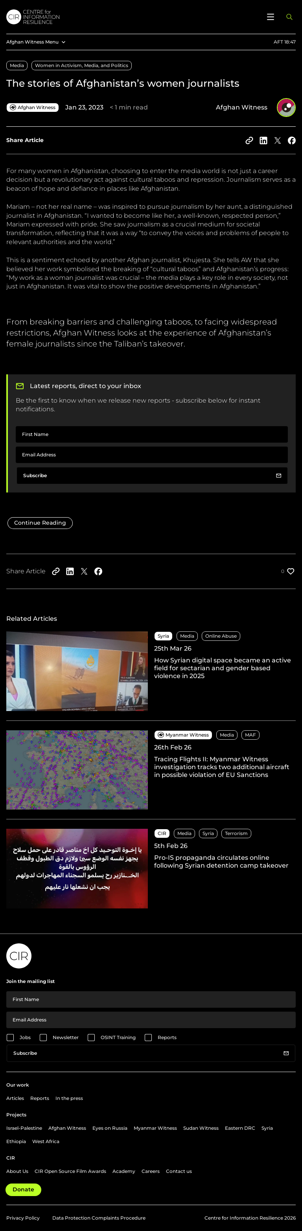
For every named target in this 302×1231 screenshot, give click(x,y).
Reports (167, 1037)
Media (17, 65)
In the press (69, 1098)
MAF (250, 735)
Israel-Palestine (24, 1128)
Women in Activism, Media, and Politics (81, 65)
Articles (15, 1098)
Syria (208, 833)
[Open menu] (270, 17)
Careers (151, 1171)
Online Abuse (221, 636)
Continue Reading (40, 522)
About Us (17, 1171)
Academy (123, 1171)
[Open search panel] (289, 17)
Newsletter (66, 1037)
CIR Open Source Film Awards (70, 1171)
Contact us (179, 1171)
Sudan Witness (201, 1128)
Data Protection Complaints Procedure (98, 1218)
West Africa (45, 1141)
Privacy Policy (23, 1218)
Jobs (25, 1037)
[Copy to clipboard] (249, 140)
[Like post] (288, 571)
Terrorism (236, 833)
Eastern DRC (240, 1128)
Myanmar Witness (155, 1128)
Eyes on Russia (109, 1128)
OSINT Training (118, 1037)
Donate (23, 1189)
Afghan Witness (67, 1128)
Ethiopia (16, 1141)
